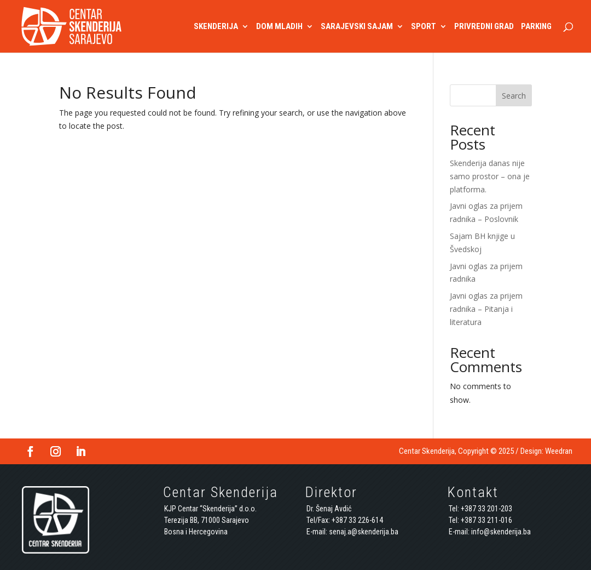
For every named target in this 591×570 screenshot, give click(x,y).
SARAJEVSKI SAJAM (357, 26)
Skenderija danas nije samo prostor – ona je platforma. (490, 176)
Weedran (558, 451)
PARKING (536, 26)
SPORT (423, 26)
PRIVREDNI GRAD (484, 26)
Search (514, 95)
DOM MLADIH (279, 26)
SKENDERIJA (216, 26)
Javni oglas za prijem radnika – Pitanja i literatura (486, 308)
